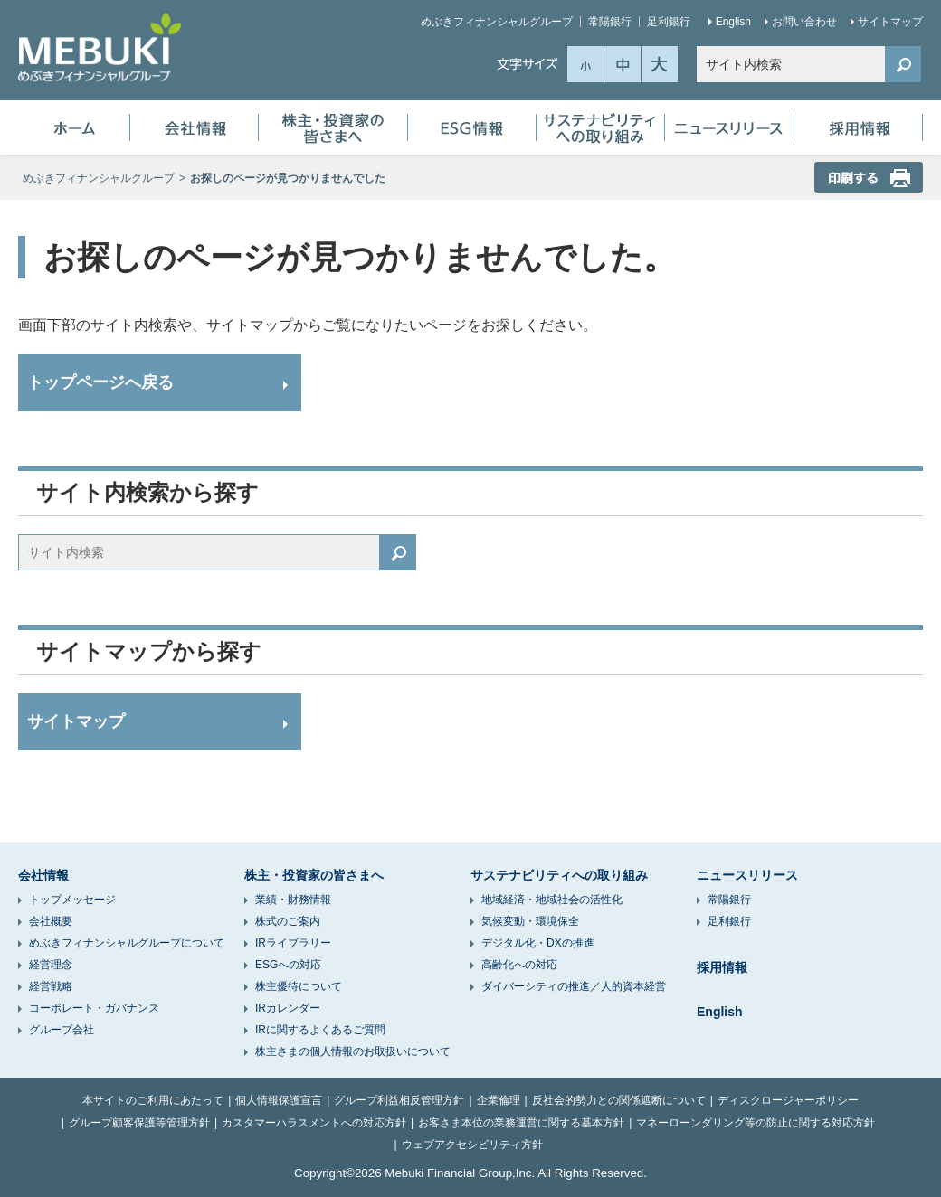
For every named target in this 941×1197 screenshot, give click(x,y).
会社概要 (50, 921)
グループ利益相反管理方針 (399, 1100)
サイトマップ (890, 21)
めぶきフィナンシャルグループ (497, 21)
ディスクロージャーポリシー (788, 1100)
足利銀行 (668, 21)
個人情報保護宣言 (278, 1100)
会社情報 (194, 127)
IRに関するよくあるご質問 (320, 1029)
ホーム (74, 127)
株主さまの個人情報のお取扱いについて (353, 1051)
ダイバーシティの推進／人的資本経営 (573, 986)
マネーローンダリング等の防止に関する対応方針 (755, 1123)
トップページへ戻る (100, 382)
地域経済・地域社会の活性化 (552, 899)
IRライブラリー (293, 943)
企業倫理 (498, 1100)
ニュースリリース (729, 127)
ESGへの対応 (288, 964)
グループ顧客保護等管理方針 (139, 1123)
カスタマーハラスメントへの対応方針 (314, 1123)
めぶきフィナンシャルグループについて (126, 943)
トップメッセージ (72, 899)
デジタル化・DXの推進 (537, 943)
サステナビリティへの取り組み (600, 127)
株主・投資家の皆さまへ (333, 127)
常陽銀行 (610, 21)
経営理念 (50, 964)
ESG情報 (472, 127)
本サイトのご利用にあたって (152, 1100)
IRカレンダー (287, 1008)
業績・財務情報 (293, 899)
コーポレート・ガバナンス (94, 1008)
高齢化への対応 (519, 964)
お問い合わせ (804, 21)
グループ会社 (61, 1029)
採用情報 (858, 127)
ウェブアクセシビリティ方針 (472, 1144)
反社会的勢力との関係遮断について (619, 1100)
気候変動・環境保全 (530, 921)
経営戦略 (50, 986)
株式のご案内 (287, 921)
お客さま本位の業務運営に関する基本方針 (521, 1123)
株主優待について (298, 986)
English (733, 21)
